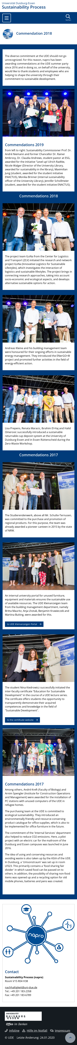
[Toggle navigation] (6, 18)
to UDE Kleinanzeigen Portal (22, 624)
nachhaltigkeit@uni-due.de (21, 987)
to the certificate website (20, 719)
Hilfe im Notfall (34, 1030)
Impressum (60, 1030)
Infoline (12, 1030)
